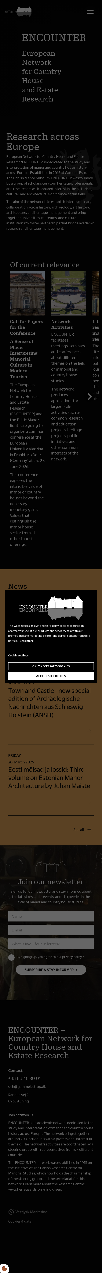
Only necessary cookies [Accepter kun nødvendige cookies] (51, 666)
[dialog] (51, 636)
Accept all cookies (51, 675)
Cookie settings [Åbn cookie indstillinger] (18, 655)
